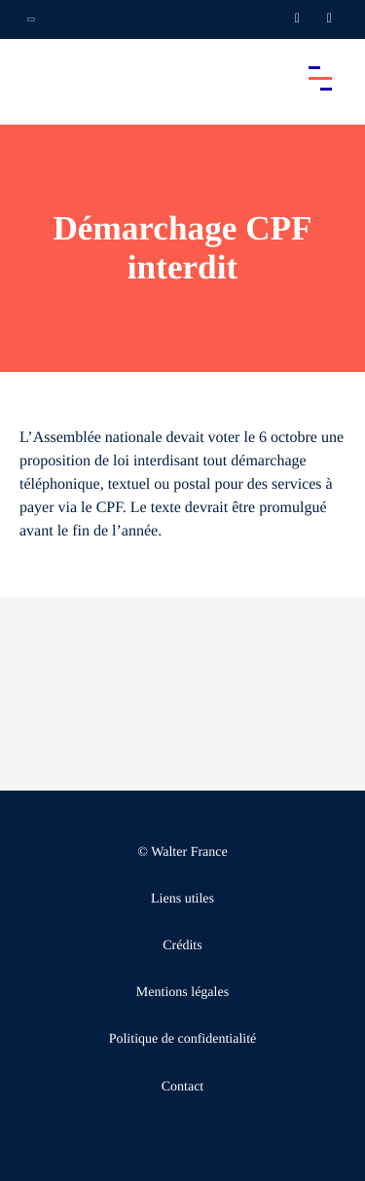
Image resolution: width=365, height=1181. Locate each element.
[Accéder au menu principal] (320, 78)
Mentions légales (182, 992)
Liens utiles (182, 899)
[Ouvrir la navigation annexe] (31, 19)
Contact (183, 1087)
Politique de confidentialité (183, 1039)
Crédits (182, 946)
